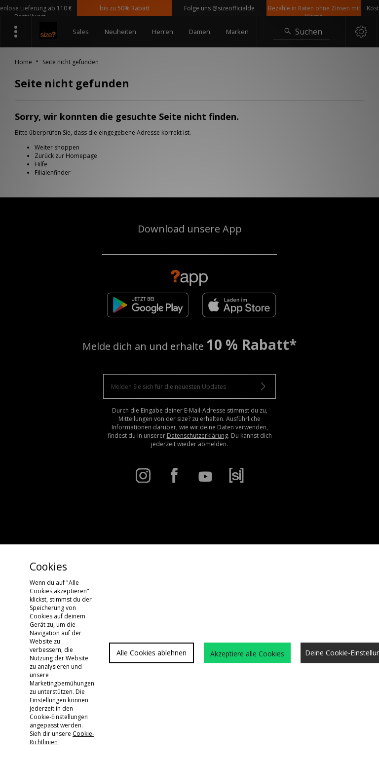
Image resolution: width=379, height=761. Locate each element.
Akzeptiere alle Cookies (247, 653)
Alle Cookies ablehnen (151, 652)
